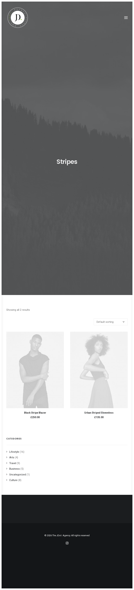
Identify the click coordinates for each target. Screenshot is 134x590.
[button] (126, 18)
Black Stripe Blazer (35, 412)
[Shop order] (111, 321)
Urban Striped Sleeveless (99, 412)
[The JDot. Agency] (17, 17)
